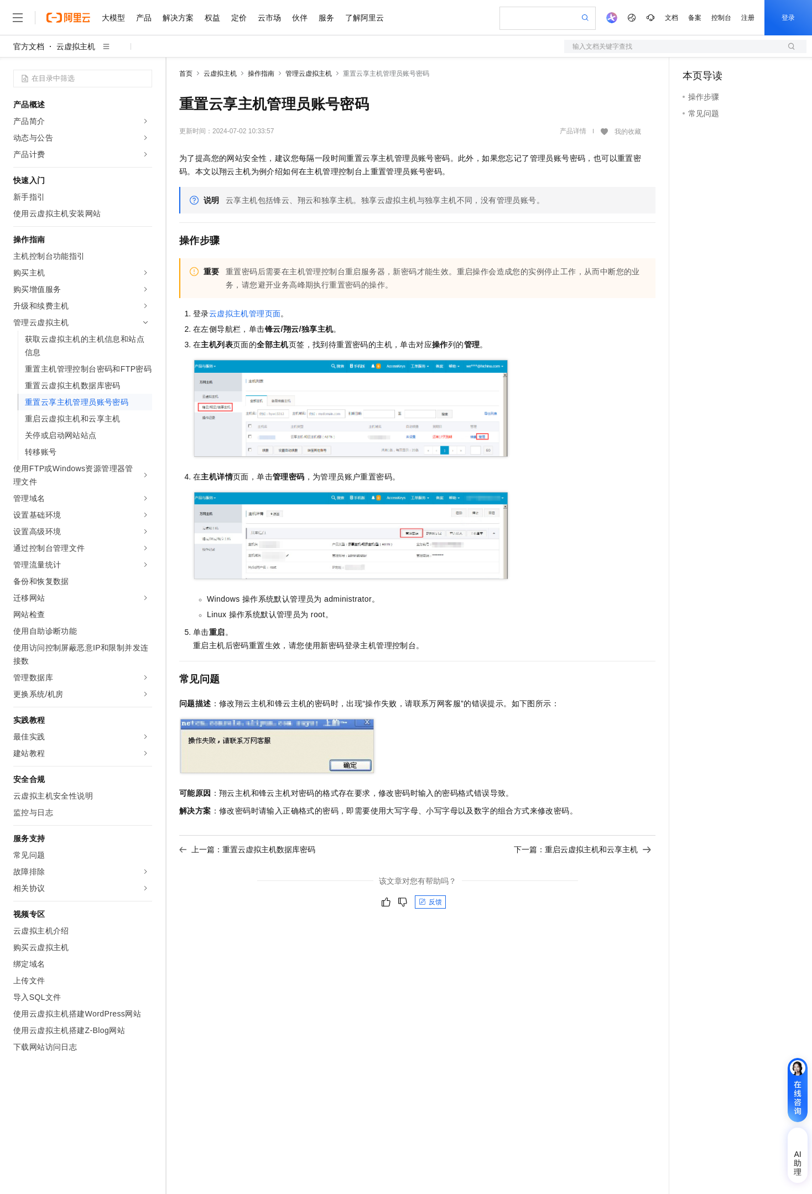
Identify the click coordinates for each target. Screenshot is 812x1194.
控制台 (721, 18)
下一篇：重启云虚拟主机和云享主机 (582, 849)
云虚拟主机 (75, 46)
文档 (671, 18)
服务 (326, 17)
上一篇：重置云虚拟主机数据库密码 (247, 849)
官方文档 (28, 46)
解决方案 (178, 17)
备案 (694, 18)
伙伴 (300, 17)
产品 (144, 17)
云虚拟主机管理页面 (245, 313)
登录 (788, 18)
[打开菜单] (17, 17)
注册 (747, 18)
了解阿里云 (364, 17)
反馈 (430, 902)
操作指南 (261, 73)
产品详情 (573, 131)
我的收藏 (628, 131)
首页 (185, 73)
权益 (212, 17)
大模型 (113, 17)
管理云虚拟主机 (308, 73)
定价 (239, 17)
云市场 (269, 17)
